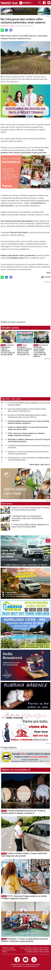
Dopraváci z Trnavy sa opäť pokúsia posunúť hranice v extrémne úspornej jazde (28, 453)
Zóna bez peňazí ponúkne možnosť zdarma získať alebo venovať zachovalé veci (24, 349)
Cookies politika (44, 952)
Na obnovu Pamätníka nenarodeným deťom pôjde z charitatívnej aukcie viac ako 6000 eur (40, 350)
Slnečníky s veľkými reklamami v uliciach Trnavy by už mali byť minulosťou (29, 440)
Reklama (36, 950)
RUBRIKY (26, 2)
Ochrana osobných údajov (40, 948)
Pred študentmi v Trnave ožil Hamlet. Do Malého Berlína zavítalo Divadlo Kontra (29, 459)
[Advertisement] (22, 302)
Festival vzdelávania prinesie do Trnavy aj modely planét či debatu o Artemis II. (28, 422)
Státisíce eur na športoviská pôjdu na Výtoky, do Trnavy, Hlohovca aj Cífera (30, 508)
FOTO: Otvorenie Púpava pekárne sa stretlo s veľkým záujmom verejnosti (26, 434)
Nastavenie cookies (32, 952)
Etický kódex (28, 950)
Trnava (12, 26)
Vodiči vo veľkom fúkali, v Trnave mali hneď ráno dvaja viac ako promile (28, 428)
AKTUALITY (5, 26)
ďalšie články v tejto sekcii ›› (39, 464)
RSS (41, 950)
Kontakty (45, 950)
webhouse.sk (34, 966)
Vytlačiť (45, 277)
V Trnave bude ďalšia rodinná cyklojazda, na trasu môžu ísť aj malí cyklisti (8, 349)
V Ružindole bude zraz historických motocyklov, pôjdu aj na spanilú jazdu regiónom (27, 518)
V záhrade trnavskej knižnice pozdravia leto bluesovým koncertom (29, 446)
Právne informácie (25, 948)
